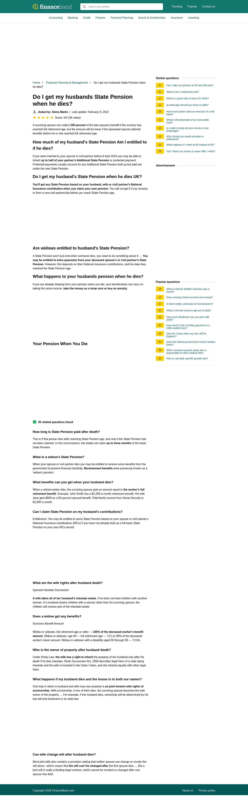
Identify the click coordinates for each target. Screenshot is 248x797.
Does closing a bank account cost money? (189, 297)
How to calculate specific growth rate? (187, 358)
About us (187, 790)
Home (36, 82)
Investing (193, 17)
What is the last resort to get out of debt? (188, 310)
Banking (73, 17)
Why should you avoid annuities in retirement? (185, 138)
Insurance (177, 17)
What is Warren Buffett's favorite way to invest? (188, 290)
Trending (177, 6)
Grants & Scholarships (152, 17)
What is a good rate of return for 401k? (187, 98)
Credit (86, 17)
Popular (192, 6)
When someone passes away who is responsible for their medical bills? (186, 351)
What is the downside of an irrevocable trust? (187, 121)
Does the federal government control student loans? (190, 343)
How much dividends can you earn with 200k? (187, 318)
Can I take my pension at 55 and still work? (190, 85)
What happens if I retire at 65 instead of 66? (190, 144)
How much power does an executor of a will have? (190, 113)
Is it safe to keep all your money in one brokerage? (187, 129)
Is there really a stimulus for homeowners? (189, 304)
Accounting (56, 17)
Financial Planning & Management (67, 82)
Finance (100, 17)
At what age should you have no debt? (187, 105)
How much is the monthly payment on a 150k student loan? (188, 326)
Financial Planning (121, 17)
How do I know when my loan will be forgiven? (186, 335)
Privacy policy (206, 790)
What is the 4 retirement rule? (182, 91)
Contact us (208, 6)
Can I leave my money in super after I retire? (190, 151)
